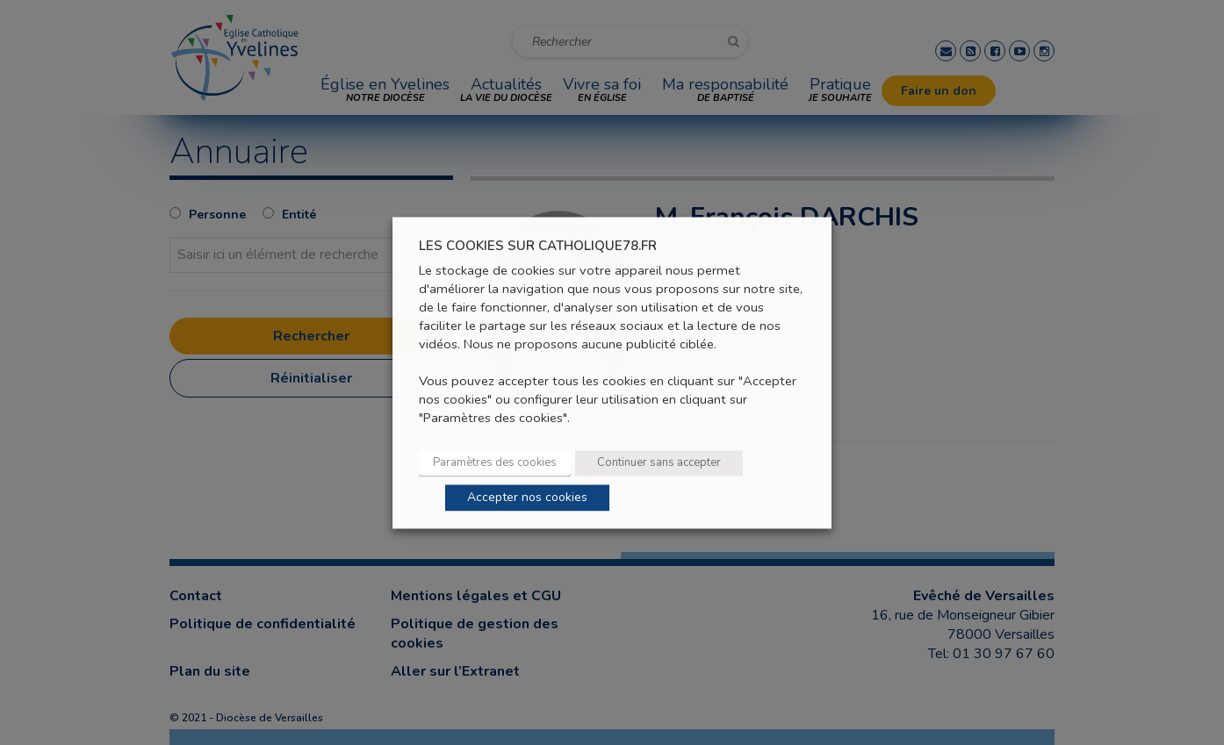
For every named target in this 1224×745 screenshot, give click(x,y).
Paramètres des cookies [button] (495, 462)
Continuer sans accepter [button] (659, 462)
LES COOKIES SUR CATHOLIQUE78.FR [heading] (538, 246)
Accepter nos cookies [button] (527, 497)
